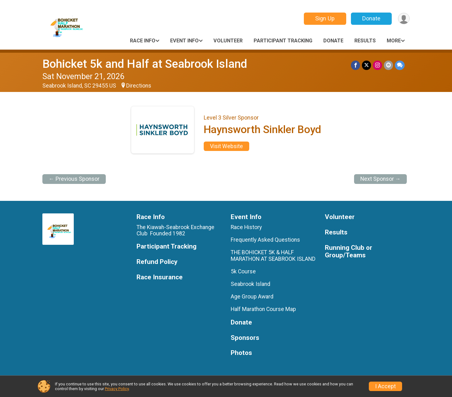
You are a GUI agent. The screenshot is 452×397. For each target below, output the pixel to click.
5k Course (243, 271)
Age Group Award (252, 296)
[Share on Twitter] (366, 65)
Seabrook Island (250, 284)
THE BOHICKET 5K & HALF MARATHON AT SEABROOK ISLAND (273, 255)
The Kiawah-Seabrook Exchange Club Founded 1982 (175, 230)
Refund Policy (157, 262)
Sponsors (245, 337)
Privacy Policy (117, 388)
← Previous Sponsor (74, 179)
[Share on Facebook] (355, 65)
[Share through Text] (400, 65)
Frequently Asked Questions (265, 240)
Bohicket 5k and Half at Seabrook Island (144, 64)
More (394, 41)
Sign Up (325, 18)
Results (365, 41)
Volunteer (228, 41)
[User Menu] (404, 18)
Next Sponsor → (380, 179)
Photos (241, 353)
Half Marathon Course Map (263, 309)
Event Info (184, 41)
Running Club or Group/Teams (348, 251)
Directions (138, 86)
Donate (371, 18)
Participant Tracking (283, 41)
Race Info (142, 41)
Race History (246, 227)
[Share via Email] (388, 65)
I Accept (385, 386)
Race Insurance (160, 277)
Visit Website (226, 146)
